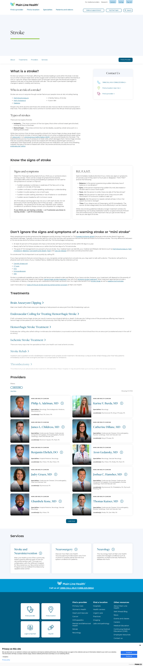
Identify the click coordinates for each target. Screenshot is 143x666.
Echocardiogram (20, 271)
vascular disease (60, 251)
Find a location (100, 602)
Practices (97, 617)
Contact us (118, 638)
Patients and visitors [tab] (64, 10)
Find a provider (79, 602)
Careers (112, 2)
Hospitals (97, 606)
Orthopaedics (78, 620)
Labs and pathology (101, 624)
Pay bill (129, 2)
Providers (34, 60)
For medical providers (92, 2)
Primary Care (77, 606)
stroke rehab (96, 281)
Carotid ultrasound (21, 263)
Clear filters (13, 391)
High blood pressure (15, 98)
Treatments (23, 60)
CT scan (16, 266)
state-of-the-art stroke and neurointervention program (47, 285)
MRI (15, 274)
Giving (121, 2)
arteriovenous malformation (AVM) (31, 137)
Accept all (129, 652)
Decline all (129, 656)
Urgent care (98, 613)
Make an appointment (93, 10)
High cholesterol (14, 100)
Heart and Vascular (80, 613)
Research (104, 2)
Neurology (76, 633)
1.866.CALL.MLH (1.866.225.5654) (77, 588)
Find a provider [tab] (16, 10)
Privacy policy (6, 660)
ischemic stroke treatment (87, 279)
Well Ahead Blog (120, 612)
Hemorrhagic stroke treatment (55, 279)
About (12, 60)
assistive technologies (115, 281)
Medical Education (121, 626)
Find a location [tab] (33, 10)
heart (49, 251)
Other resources (121, 602)
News (116, 615)
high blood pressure (120, 249)
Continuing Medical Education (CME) (122, 630)
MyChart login (113, 10)
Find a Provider (126, 60)
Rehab (75, 629)
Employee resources (122, 635)
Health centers (99, 609)
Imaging (96, 620)
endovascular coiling (12, 146)
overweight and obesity (37, 251)
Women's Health (79, 609)
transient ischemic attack (85, 236)
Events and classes (121, 619)
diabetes (26, 251)
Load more (71, 521)
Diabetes (11, 103)
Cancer (75, 617)
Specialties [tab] (47, 10)
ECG (15, 269)
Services (45, 60)
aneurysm (10, 137)
